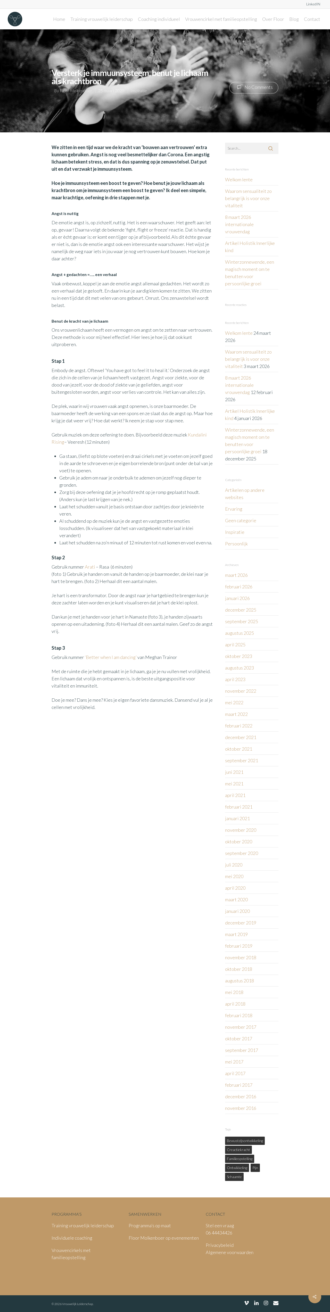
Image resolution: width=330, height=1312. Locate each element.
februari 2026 (238, 586)
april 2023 (235, 679)
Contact (312, 19)
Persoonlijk (236, 543)
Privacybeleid (220, 1245)
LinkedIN (313, 4)
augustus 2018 (239, 980)
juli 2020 (233, 865)
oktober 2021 (238, 749)
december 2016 (240, 1096)
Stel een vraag (220, 1225)
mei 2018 (234, 992)
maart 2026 (236, 575)
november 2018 (240, 957)
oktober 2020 (238, 841)
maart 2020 (236, 899)
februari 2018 (238, 1015)
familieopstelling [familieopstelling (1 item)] (239, 1158)
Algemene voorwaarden (229, 1252)
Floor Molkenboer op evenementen (164, 1238)
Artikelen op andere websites (245, 493)
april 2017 (235, 1073)
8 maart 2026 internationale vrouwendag (239, 224)
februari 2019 (238, 946)
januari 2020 (237, 911)
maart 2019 (236, 934)
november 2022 (240, 691)
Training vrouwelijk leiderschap (101, 19)
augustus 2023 (239, 668)
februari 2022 (238, 725)
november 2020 (240, 830)
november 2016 (240, 1108)
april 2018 (235, 1004)
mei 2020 (234, 876)
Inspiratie (138, 90)
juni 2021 (234, 772)
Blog (294, 19)
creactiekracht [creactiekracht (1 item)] (238, 1149)
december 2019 (240, 922)
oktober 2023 (238, 656)
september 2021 (241, 760)
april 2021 (235, 795)
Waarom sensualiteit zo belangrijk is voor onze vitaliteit (248, 198)
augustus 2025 (239, 633)
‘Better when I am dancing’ (111, 657)
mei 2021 (234, 783)
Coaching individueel (159, 19)
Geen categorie (240, 520)
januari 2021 (237, 818)
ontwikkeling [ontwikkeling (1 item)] (237, 1167)
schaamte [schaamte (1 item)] (234, 1176)
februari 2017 (238, 1085)
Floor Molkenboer (76, 90)
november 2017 (240, 1027)
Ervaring (233, 509)
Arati (90, 567)
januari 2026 (237, 598)
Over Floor (273, 19)
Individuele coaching (72, 1238)
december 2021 (240, 737)
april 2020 (235, 888)
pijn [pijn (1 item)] (255, 1167)
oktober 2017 (238, 1038)
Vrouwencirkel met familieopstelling (221, 19)
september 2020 (241, 853)
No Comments (254, 87)
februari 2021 (238, 807)
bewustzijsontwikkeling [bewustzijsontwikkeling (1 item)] (245, 1140)
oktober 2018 (238, 969)
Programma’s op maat (150, 1225)
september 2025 (241, 621)
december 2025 (240, 610)
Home (59, 19)
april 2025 (235, 644)
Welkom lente (239, 179)
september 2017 (241, 1050)
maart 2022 (236, 714)
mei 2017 (234, 1062)
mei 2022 (234, 702)
